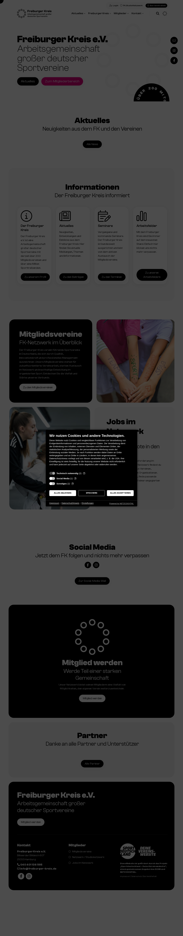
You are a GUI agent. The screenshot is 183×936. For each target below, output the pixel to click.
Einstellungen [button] (88, 503)
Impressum (54, 503)
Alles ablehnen (62, 493)
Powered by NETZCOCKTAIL (121, 503)
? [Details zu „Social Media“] (75, 478)
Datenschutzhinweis (70, 503)
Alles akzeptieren (120, 493)
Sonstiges (61, 483)
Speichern (91, 493)
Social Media (62, 478)
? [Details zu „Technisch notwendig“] (84, 473)
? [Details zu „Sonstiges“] (72, 484)
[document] (91, 452)
